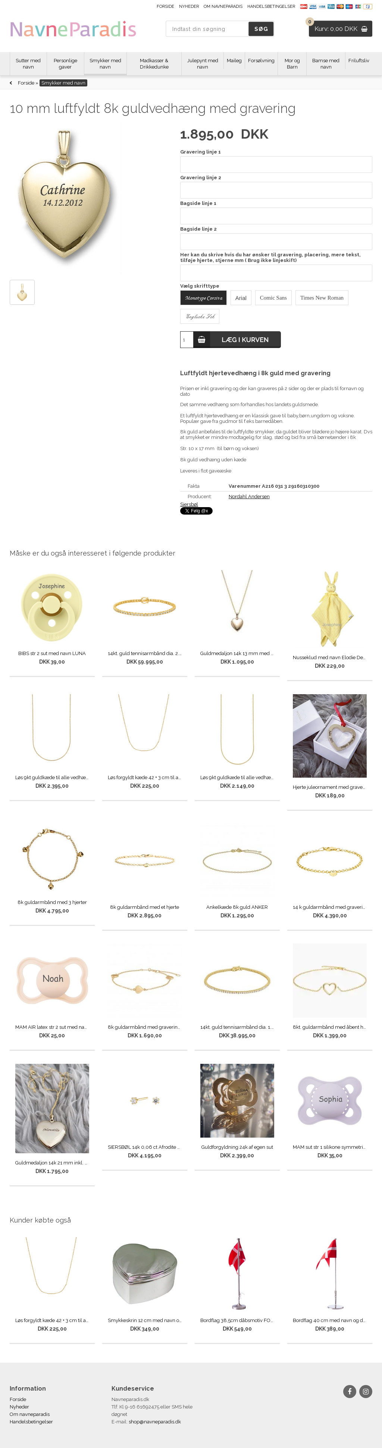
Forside (165, 6)
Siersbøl (189, 504)
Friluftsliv (358, 60)
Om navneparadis (223, 6)
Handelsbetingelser (271, 6)
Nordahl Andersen (249, 496)
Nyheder (189, 6)
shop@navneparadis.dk (155, 1422)
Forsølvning (261, 60)
